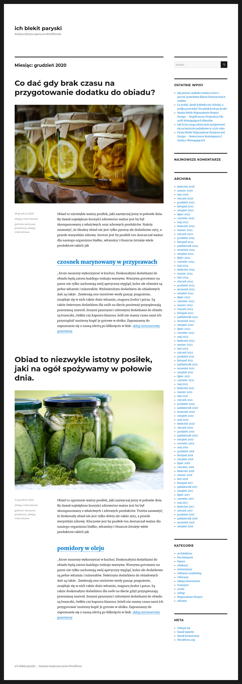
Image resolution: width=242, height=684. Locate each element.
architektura (184, 553)
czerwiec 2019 (185, 443)
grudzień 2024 (186, 238)
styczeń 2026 (185, 198)
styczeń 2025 (185, 234)
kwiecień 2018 (185, 471)
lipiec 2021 (183, 376)
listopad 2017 (185, 483)
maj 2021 (182, 384)
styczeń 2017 (185, 510)
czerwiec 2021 (185, 380)
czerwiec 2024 (185, 261)
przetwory (21, 228)
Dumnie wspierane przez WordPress (60, 666)
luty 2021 (182, 396)
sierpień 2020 (185, 415)
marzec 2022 (185, 344)
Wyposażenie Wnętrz (189, 597)
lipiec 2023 (183, 297)
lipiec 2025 (183, 214)
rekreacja (182, 577)
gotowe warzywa (25, 224)
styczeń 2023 (185, 309)
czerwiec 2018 (185, 467)
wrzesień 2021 (185, 368)
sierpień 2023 (185, 293)
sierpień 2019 (185, 439)
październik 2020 (187, 408)
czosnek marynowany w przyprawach (107, 261)
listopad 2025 (185, 206)
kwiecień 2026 (186, 186)
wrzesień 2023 (186, 289)
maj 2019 (182, 447)
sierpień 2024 (185, 253)
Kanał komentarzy (188, 636)
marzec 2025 (185, 230)
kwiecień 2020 (186, 423)
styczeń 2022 (185, 352)
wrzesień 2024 (186, 250)
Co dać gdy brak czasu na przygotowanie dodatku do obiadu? (85, 87)
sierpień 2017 (185, 490)
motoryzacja (184, 569)
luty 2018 (182, 479)
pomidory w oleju (80, 548)
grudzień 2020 (186, 404)
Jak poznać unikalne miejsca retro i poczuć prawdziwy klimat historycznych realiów (201, 97)
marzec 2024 (185, 273)
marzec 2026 (185, 190)
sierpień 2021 (185, 372)
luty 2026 (183, 194)
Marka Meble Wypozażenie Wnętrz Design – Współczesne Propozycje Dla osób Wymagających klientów (200, 116)
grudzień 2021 (185, 356)
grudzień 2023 (185, 285)
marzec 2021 (184, 392)
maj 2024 (182, 265)
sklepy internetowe (26, 218)
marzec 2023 (185, 305)
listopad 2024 (185, 242)
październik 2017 (187, 487)
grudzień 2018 (185, 451)
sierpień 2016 (185, 526)
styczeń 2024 (185, 281)
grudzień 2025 (186, 202)
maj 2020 (182, 419)
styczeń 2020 (185, 427)
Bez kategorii (185, 557)
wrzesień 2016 (186, 522)
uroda (180, 589)
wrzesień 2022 (186, 321)
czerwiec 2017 (185, 498)
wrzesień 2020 (186, 411)
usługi (181, 593)
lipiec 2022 (183, 329)
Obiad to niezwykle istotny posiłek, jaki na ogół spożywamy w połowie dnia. (83, 368)
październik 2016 (187, 518)
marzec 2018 (184, 475)
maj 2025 (182, 222)
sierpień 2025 (185, 210)
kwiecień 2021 (185, 388)
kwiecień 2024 (186, 269)
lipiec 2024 (183, 257)
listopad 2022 (185, 313)
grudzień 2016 (185, 514)
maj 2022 (182, 336)
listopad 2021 (185, 360)
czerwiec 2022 (185, 332)
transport (183, 585)
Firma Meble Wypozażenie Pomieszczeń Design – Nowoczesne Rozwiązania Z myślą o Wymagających (201, 136)
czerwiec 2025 (185, 218)
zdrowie (182, 601)
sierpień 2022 (185, 325)
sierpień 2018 (185, 459)
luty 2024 (182, 277)
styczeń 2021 (185, 400)
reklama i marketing (189, 573)
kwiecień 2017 (185, 506)
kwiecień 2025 (186, 226)
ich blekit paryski (38, 28)
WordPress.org (186, 639)
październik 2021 (187, 364)
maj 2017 (182, 502)
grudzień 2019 (185, 431)
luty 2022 (182, 348)
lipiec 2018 (183, 463)
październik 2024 (187, 246)
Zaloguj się (183, 628)
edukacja (182, 565)
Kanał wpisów (185, 632)
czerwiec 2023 (185, 301)
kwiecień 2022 (186, 340)
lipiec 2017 (183, 494)
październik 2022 (187, 317)
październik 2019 (187, 435)
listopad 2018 (185, 455)
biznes (181, 561)
